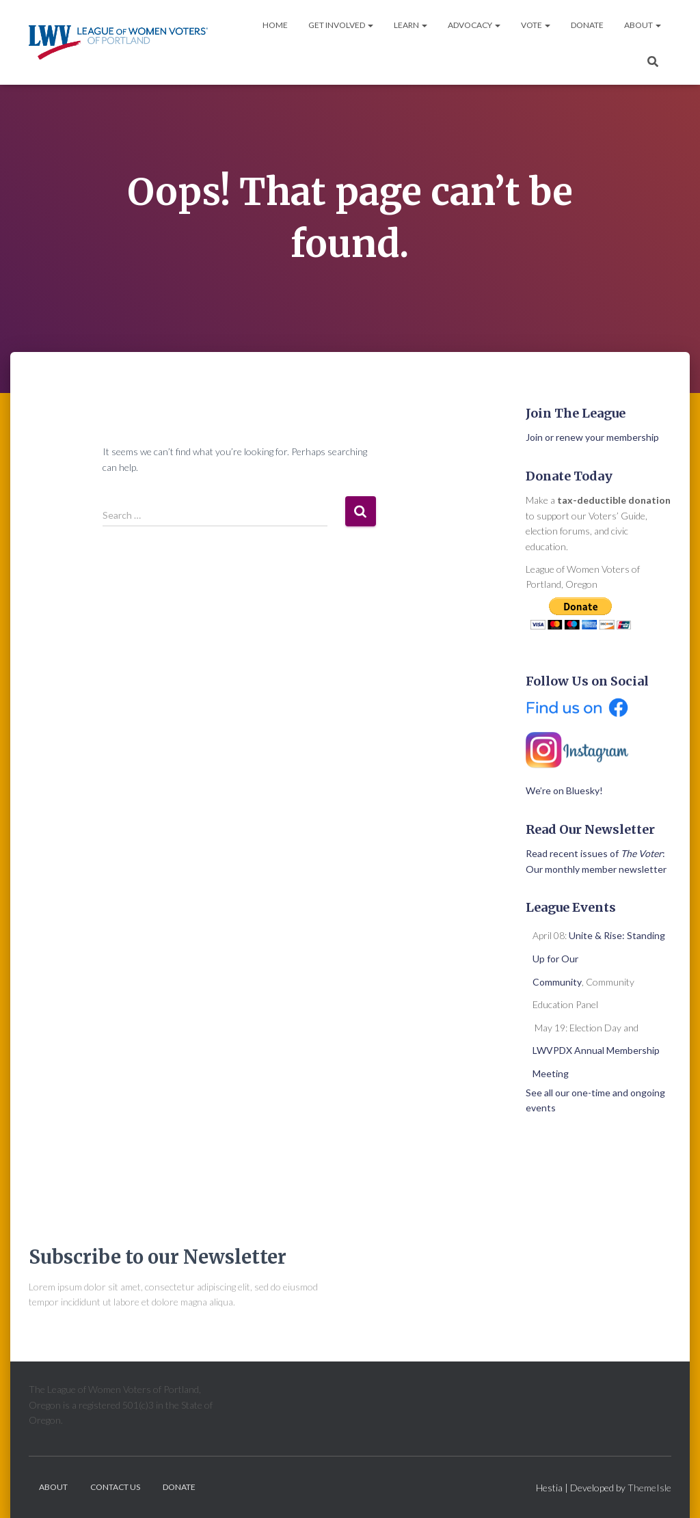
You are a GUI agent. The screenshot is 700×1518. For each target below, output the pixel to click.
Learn (410, 25)
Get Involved (340, 25)
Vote (535, 25)
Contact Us (115, 1487)
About (642, 25)
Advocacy (474, 25)
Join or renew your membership (592, 437)
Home (275, 25)
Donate (587, 25)
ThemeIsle (649, 1487)
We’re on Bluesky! (564, 790)
